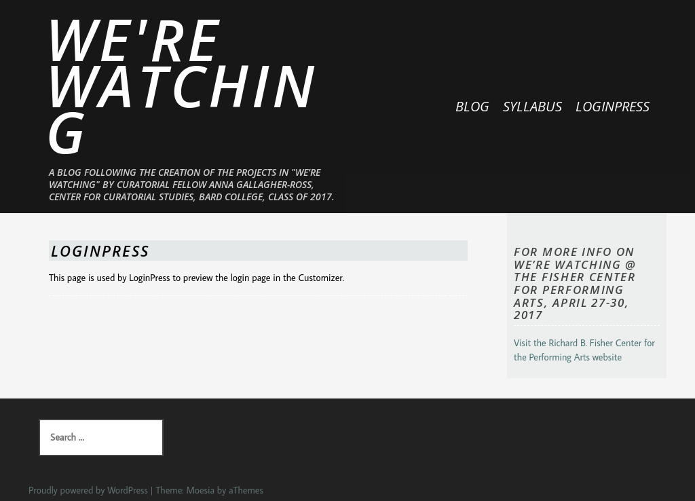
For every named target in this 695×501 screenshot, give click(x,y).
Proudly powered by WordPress (88, 490)
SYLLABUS (532, 106)
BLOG (472, 106)
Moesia (200, 490)
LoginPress (613, 106)
